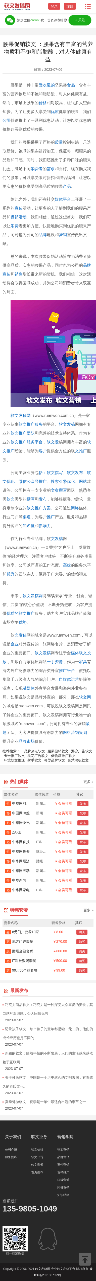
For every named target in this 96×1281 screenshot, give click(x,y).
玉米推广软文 (14, 756)
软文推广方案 (39, 508)
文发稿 (57, 538)
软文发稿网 (21, 415)
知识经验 (63, 1195)
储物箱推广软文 (63, 756)
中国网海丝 (17, 813)
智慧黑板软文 (78, 760)
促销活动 (19, 217)
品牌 (43, 235)
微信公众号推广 (33, 481)
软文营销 (63, 1149)
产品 (67, 186)
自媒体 (65, 679)
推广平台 (67, 670)
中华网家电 (17, 890)
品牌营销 (63, 1157)
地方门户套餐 (19, 941)
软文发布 (75, 472)
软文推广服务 (31, 424)
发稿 (23, 635)
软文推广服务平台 (27, 442)
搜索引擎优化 (63, 481)
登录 (54, 6)
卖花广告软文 (38, 756)
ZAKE (13, 832)
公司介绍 (11, 1149)
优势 (23, 622)
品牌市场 (27, 741)
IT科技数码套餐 (20, 961)
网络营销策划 (75, 732)
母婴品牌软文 (54, 760)
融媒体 (29, 688)
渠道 (27, 517)
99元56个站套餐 (21, 970)
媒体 (59, 199)
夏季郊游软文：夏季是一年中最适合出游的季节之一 (45, 1102)
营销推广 (63, 1172)
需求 (51, 169)
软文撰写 (55, 472)
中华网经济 (17, 861)
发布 (43, 499)
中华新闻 (15, 880)
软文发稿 (67, 424)
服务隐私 (11, 1157)
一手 (51, 662)
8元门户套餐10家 (22, 932)
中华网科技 (17, 842)
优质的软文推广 (21, 613)
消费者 (37, 169)
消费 (15, 226)
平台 (67, 199)
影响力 (45, 526)
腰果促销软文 (58, 751)
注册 (69, 6)
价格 (43, 103)
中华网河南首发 (21, 803)
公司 (7, 120)
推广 (51, 517)
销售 (19, 274)
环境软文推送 (14, 760)
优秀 (11, 574)
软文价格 (37, 1149)
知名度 (29, 526)
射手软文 (34, 760)
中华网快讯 (17, 823)
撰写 (31, 499)
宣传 (19, 208)
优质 (55, 111)
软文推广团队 (23, 433)
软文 (11, 499)
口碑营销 (63, 1180)
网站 (83, 481)
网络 (75, 508)
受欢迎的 (47, 85)
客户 (43, 451)
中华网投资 (17, 851)
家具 (83, 662)
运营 (75, 679)
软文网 (85, 697)
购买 (82, 932)
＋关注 (79, 20)
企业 (15, 644)
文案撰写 (59, 490)
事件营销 (63, 1164)
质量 (59, 142)
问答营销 (63, 1187)
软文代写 (37, 1157)
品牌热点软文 (34, 751)
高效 (67, 565)
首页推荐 (37, 1172)
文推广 (81, 451)
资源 (59, 662)
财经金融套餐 (19, 951)
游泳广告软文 (81, 751)
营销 (63, 235)
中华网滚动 (17, 871)
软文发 (53, 442)
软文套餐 (37, 1164)
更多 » (88, 782)
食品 (71, 85)
